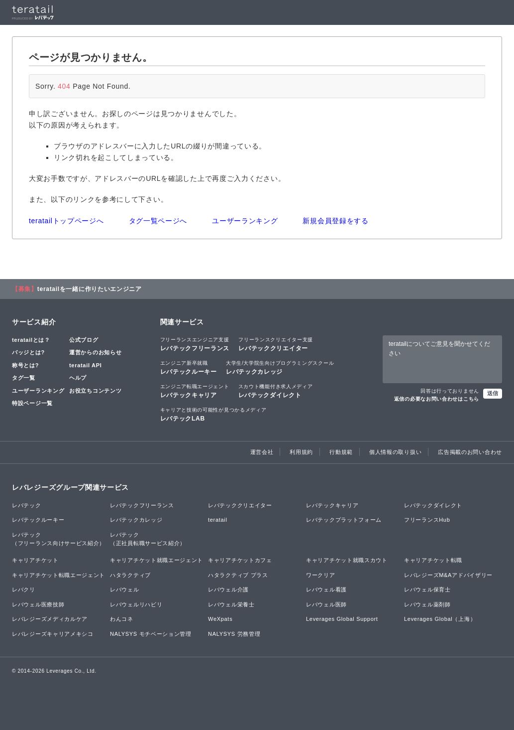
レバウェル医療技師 (38, 604)
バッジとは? (28, 352)
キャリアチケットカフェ (240, 560)
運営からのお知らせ (95, 352)
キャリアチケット (35, 560)
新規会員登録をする (335, 221)
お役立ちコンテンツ (95, 391)
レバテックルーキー (188, 367)
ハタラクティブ (130, 575)
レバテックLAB (213, 414)
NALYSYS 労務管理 (234, 634)
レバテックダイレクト (275, 391)
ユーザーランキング (245, 221)
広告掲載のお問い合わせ (470, 452)
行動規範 (341, 452)
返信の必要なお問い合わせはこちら (436, 399)
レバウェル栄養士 (231, 604)
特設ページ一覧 (32, 403)
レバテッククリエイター (275, 344)
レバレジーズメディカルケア (50, 619)
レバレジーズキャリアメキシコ (53, 634)
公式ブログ (84, 340)
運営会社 (262, 452)
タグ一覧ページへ (158, 221)
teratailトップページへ (66, 221)
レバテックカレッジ (280, 367)
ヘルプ (78, 378)
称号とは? (25, 365)
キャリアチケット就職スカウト (347, 560)
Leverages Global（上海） (440, 619)
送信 (492, 393)
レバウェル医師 (326, 604)
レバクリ (23, 589)
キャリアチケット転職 (433, 560)
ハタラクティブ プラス (238, 575)
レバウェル (124, 589)
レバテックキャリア (194, 391)
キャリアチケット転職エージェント (58, 575)
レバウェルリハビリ (136, 604)
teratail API (85, 365)
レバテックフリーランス (195, 344)
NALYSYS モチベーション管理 (151, 634)
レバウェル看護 (326, 589)
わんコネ (121, 619)
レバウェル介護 (228, 589)
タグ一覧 (23, 378)
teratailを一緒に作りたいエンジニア (89, 289)
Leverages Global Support (342, 619)
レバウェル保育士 (427, 589)
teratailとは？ (31, 340)
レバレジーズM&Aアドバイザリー (448, 575)
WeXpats (220, 619)
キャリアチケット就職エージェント (156, 560)
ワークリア (320, 575)
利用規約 (301, 452)
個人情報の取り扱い (395, 452)
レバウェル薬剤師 (427, 604)
